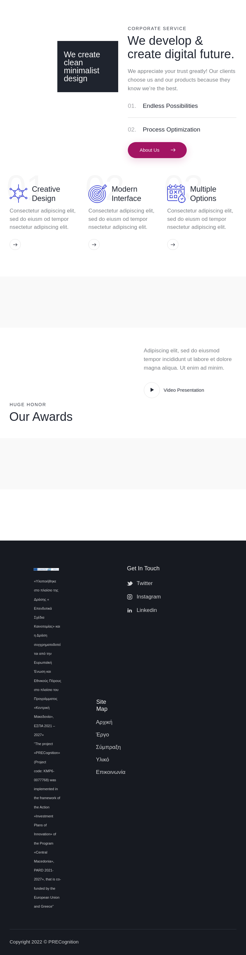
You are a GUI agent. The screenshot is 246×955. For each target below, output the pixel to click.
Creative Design (46, 194)
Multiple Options (203, 194)
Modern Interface (126, 194)
